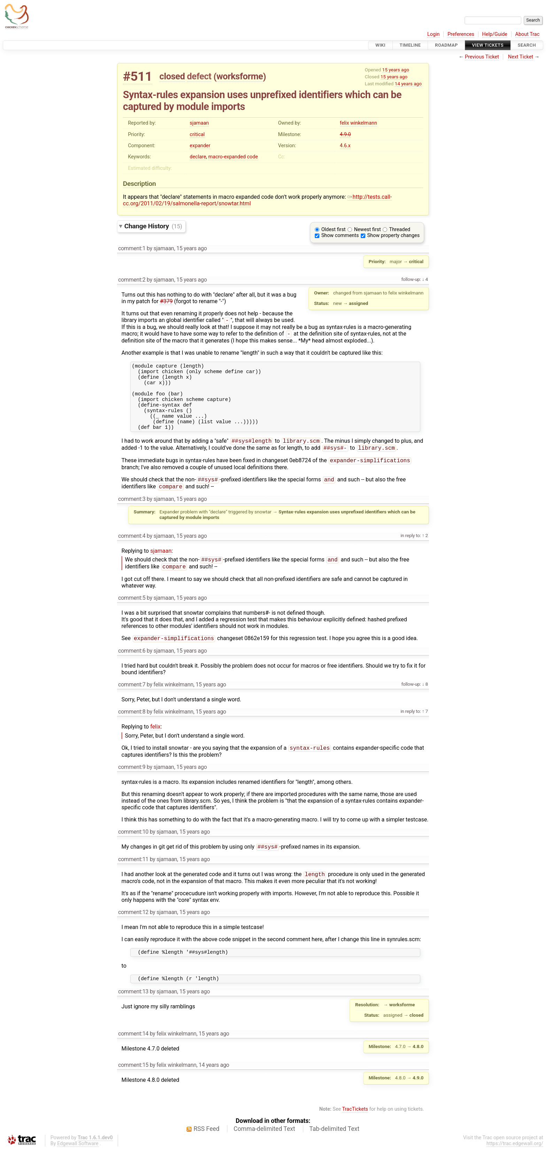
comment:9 (131, 787)
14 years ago (408, 83)
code (252, 157)
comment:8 (131, 731)
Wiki (380, 45)
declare (198, 157)
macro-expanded (226, 157)
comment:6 (131, 670)
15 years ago (395, 69)
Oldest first (333, 230)
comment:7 (131, 704)
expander (200, 146)
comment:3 (131, 516)
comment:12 (133, 933)
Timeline (410, 45)
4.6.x (345, 146)
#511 (137, 76)
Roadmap (446, 45)
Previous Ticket (482, 57)
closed (172, 76)
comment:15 (133, 1088)
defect (199, 76)
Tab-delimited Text (334, 1152)
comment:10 (133, 852)
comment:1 (131, 248)
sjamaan (199, 123)
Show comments (340, 235)
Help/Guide (494, 34)
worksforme (239, 76)
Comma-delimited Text (264, 1152)
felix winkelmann (358, 123)
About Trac (527, 34)
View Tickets (488, 45)
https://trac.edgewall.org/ (514, 1167)
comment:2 (131, 279)
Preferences (460, 34)
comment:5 (131, 616)
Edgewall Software (78, 1167)
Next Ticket (520, 57)
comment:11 (133, 880)
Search (527, 45)
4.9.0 (345, 134)
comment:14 (133, 1057)
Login (433, 34)
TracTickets (355, 1133)
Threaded (400, 230)
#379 (166, 301)
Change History (153, 226)
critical (197, 134)
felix (155, 746)
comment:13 (133, 1015)
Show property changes (393, 235)
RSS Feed (206, 1152)
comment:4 (131, 553)
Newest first (367, 230)
